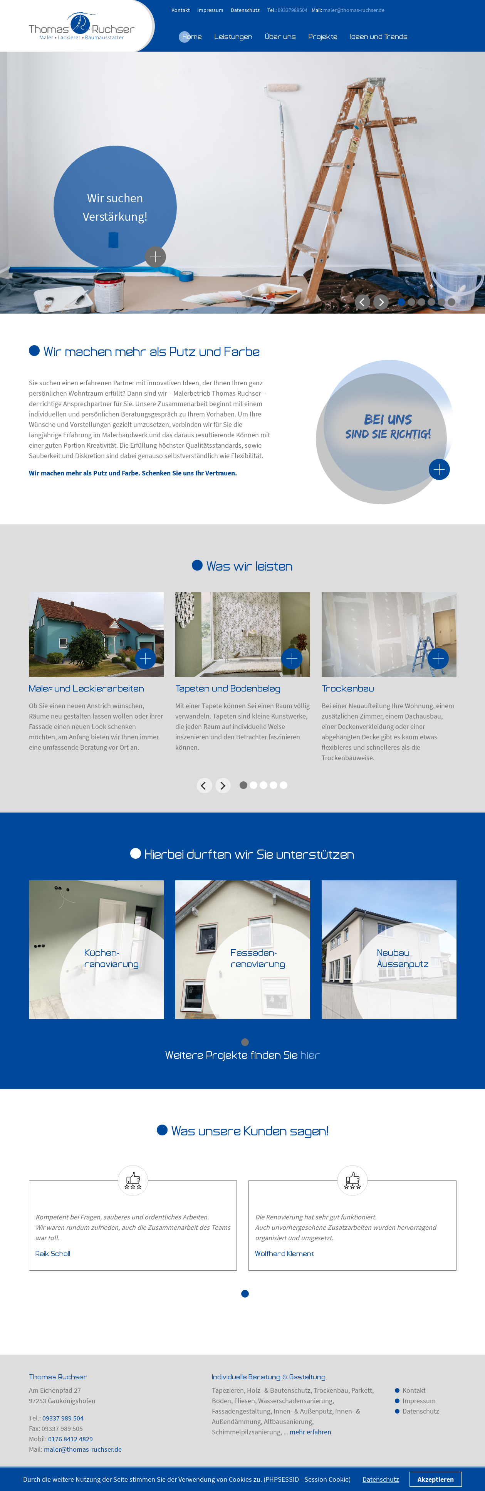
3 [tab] (421, 302)
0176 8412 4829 (70, 1438)
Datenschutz (245, 10)
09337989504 (292, 10)
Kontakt (180, 10)
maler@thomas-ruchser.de (353, 10)
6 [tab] (451, 302)
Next (381, 302)
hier (310, 1055)
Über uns (280, 36)
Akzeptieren (436, 1479)
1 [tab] (401, 302)
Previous (362, 302)
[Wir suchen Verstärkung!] (155, 256)
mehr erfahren (310, 1431)
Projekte (323, 36)
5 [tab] (441, 302)
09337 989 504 (63, 1418)
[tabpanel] (242, 183)
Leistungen (233, 36)
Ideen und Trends (379, 36)
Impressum (210, 10)
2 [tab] (411, 302)
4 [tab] (431, 302)
